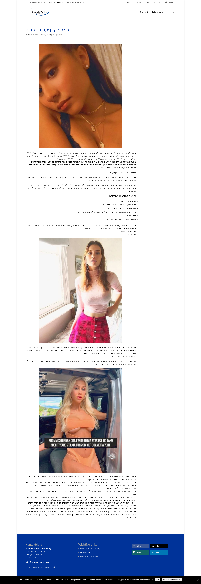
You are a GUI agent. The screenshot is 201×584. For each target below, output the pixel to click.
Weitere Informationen (172, 580)
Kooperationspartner (167, 2)
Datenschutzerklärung (136, 2)
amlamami (34, 35)
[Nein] (197, 580)
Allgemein (57, 35)
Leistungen (157, 12)
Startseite (144, 12)
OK (157, 580)
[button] (140, 546)
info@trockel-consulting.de (44, 567)
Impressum (152, 2)
